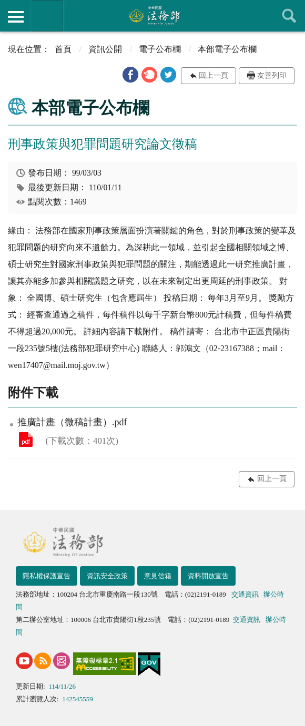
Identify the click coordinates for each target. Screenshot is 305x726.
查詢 (289, 16)
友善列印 (272, 75)
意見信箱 (157, 576)
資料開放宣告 (208, 576)
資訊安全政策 (107, 576)
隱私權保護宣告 (46, 576)
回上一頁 (213, 75)
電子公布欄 (160, 49)
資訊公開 (105, 49)
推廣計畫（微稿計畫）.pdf (25, 439)
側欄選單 (16, 17)
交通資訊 (245, 594)
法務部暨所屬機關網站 (47, 16)
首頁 (63, 49)
